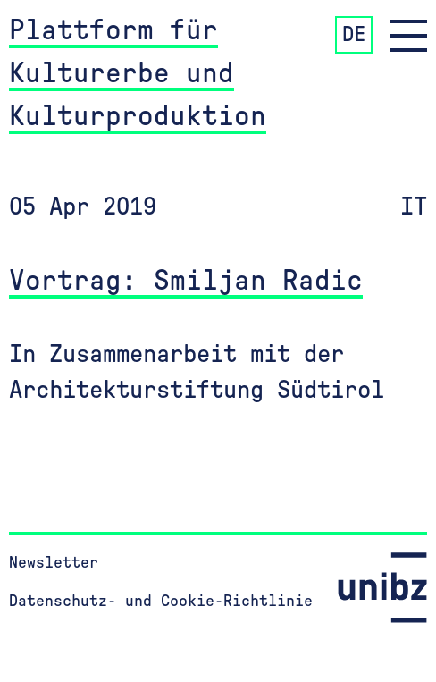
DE (353, 35)
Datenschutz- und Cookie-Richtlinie (161, 602)
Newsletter (53, 563)
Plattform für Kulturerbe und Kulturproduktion (137, 73)
